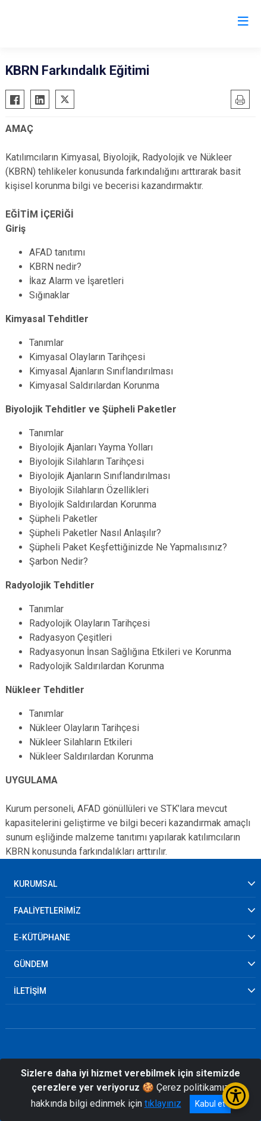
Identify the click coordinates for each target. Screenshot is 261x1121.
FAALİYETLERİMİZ (47, 910)
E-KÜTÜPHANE (42, 937)
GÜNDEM (31, 964)
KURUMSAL (35, 884)
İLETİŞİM (30, 991)
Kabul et (210, 1104)
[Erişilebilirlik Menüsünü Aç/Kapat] (235, 1095)
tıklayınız (162, 1103)
